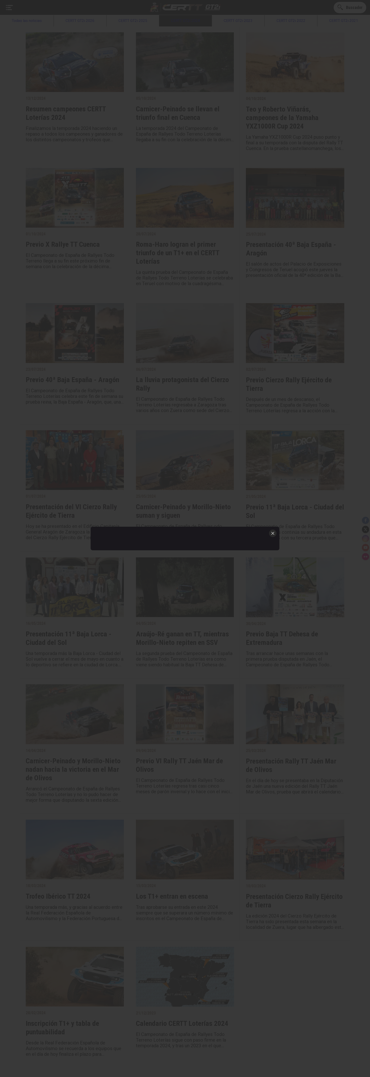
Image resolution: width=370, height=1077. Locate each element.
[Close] (273, 533)
